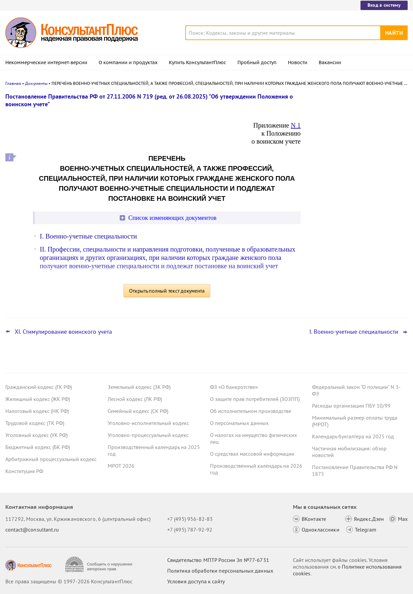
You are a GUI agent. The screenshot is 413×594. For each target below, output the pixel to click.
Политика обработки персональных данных (220, 570)
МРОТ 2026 (121, 465)
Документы (36, 83)
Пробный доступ (257, 62)
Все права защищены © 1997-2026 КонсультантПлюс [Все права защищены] (68, 581)
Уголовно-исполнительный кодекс (148, 423)
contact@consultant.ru (32, 529)
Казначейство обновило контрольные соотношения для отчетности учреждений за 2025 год (356, 131)
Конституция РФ (24, 471)
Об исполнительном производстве (250, 411)
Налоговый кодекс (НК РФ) (37, 411)
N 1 (296, 125)
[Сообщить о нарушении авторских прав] (99, 564)
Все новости (328, 255)
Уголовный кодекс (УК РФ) (36, 435)
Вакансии (330, 62)
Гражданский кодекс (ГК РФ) (38, 387)
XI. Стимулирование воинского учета (63, 331)
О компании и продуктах (128, 62)
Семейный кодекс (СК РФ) (138, 411)
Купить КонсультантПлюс (197, 62)
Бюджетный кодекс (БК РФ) (37, 447)
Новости (297, 62)
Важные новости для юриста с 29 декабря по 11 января (351, 200)
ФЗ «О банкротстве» (234, 387)
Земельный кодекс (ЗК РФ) (139, 387)
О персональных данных (239, 423)
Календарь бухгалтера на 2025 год (353, 436)
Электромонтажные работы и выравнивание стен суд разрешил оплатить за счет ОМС (352, 233)
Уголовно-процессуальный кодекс (148, 435)
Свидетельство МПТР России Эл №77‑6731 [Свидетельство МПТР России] (218, 560)
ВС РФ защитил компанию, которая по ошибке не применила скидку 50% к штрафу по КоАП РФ (356, 167)
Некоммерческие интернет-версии (46, 62)
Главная (13, 83)
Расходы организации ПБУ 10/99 (351, 405)
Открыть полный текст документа (167, 290)
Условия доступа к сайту (196, 581)
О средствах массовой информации (252, 453)
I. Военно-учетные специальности (88, 236)
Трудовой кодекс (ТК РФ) (34, 423)
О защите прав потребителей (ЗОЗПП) (255, 399)
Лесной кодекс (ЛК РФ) (135, 399)
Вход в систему (384, 5)
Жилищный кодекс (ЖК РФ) (37, 399)
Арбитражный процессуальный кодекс (51, 459)
